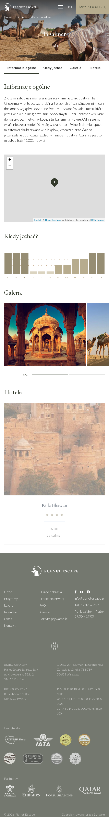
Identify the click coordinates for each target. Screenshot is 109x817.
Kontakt (9, 625)
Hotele (95, 68)
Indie (32, 17)
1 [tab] (41, 376)
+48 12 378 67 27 (87, 605)
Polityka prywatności (53, 619)
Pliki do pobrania (50, 592)
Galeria (75, 68)
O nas (8, 619)
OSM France (97, 220)
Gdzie (20, 17)
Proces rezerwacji (51, 598)
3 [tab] (78, 376)
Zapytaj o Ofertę (92, 7)
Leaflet (37, 220)
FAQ (42, 605)
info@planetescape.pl (90, 598)
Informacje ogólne (21, 68)
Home (8, 17)
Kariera (44, 612)
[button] (54, 182)
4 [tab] (96, 376)
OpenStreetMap (53, 220)
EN (70, 7)
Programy (11, 598)
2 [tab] (59, 376)
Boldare (99, 814)
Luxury (8, 605)
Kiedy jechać (52, 68)
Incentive (10, 612)
